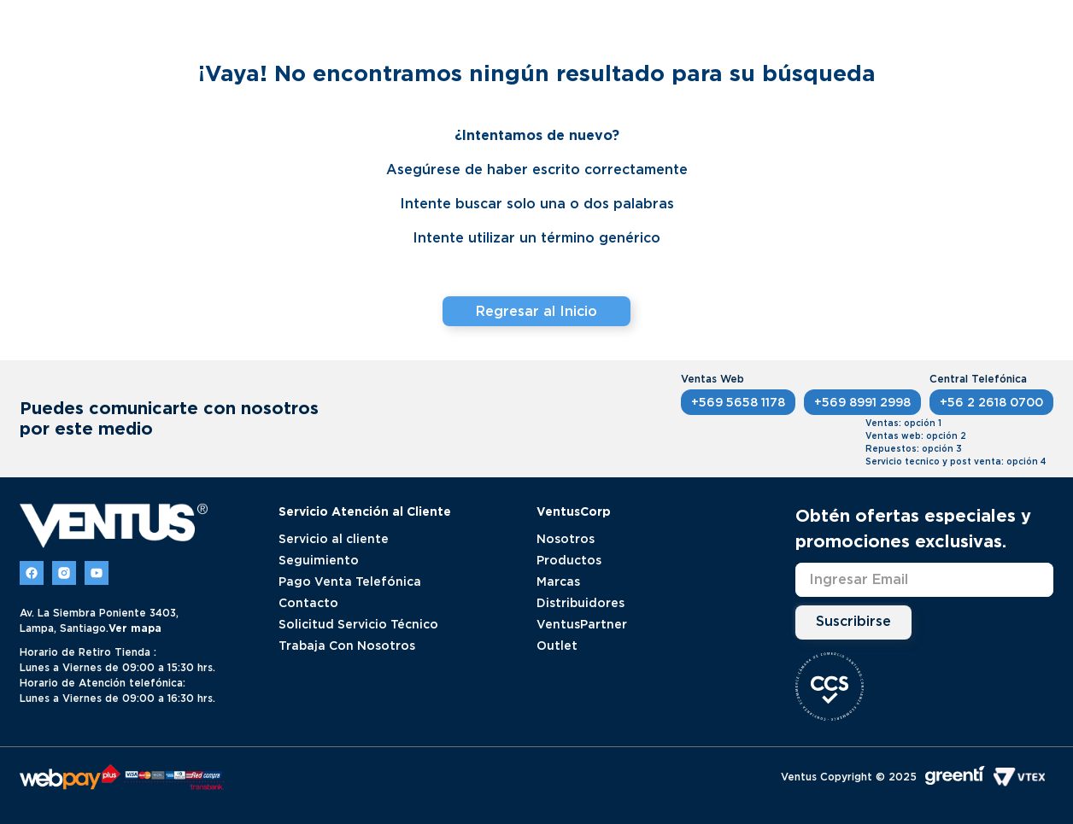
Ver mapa (134, 628)
